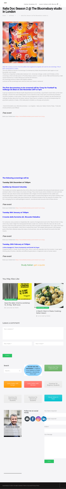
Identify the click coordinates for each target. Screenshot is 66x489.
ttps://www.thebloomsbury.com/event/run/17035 (30, 239)
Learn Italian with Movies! (33, 384)
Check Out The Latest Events (53, 368)
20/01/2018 (41, 316)
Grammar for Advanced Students (33, 398)
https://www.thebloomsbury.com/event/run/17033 (30, 116)
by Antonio (16, 307)
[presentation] (16, 352)
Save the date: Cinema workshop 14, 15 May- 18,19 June (17, 304)
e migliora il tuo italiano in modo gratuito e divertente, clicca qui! (33, 370)
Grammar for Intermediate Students (12, 398)
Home (4, 15)
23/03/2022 (9, 307)
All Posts (11, 15)
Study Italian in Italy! (53, 398)
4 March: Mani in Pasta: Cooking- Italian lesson (48, 312)
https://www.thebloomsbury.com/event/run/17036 (30, 259)
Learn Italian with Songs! (12, 384)
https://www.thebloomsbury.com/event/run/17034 (30, 208)
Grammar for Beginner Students (53, 384)
